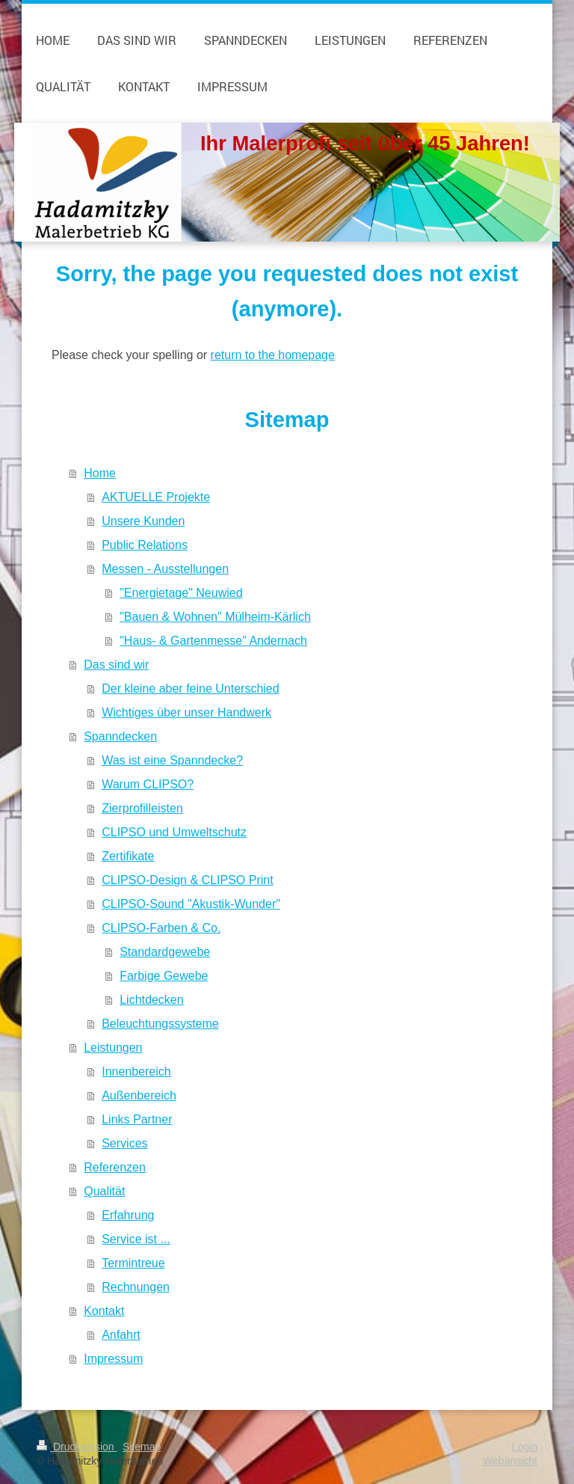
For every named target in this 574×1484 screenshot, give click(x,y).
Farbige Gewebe (164, 975)
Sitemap (142, 1447)
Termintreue (133, 1263)
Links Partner (137, 1119)
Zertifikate (128, 856)
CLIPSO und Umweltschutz (174, 832)
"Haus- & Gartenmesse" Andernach (213, 640)
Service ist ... (136, 1239)
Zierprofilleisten (142, 808)
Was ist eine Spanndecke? (172, 760)
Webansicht (510, 1461)
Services (124, 1143)
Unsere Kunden (143, 521)
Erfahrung (128, 1215)
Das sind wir (116, 664)
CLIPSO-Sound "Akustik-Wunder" (191, 904)
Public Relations (145, 545)
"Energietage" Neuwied (181, 592)
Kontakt (104, 1310)
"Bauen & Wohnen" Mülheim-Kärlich (215, 616)
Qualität (104, 1191)
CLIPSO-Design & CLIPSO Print (187, 880)
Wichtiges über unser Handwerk (186, 712)
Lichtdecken (151, 999)
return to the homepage (273, 355)
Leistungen (113, 1047)
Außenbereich (139, 1095)
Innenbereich (136, 1071)
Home (100, 473)
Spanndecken (120, 736)
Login (524, 1447)
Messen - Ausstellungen (165, 568)
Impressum (113, 1358)
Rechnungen (136, 1287)
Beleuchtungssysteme (160, 1023)
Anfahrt (121, 1334)
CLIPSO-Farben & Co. (161, 928)
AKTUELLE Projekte (156, 497)
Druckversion (77, 1447)
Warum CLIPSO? (148, 784)
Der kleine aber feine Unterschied (190, 688)
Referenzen (115, 1167)
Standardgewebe (165, 951)
